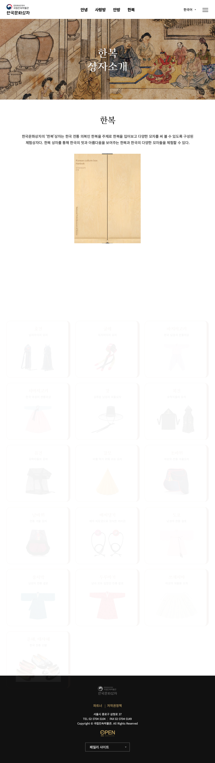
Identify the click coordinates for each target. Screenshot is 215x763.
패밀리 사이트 (99, 747)
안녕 (84, 9)
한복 (131, 9)
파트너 (97, 705)
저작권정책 (114, 705)
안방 (116, 9)
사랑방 (100, 9)
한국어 (188, 9)
